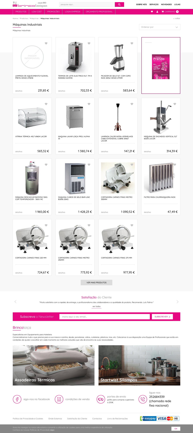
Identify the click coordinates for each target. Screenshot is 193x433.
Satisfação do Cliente (77, 418)
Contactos (97, 418)
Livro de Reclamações (117, 418)
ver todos (96, 306)
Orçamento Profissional (99, 11)
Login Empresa (72, 11)
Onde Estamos (55, 418)
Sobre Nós (141, 4)
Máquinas (34, 18)
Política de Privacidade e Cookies (28, 418)
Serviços (153, 4)
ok (176, 428)
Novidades (166, 4)
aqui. (52, 430)
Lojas (177, 4)
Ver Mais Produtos (96, 282)
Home (15, 18)
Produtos (21, 11)
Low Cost (37, 11)
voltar (177, 18)
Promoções (53, 11)
